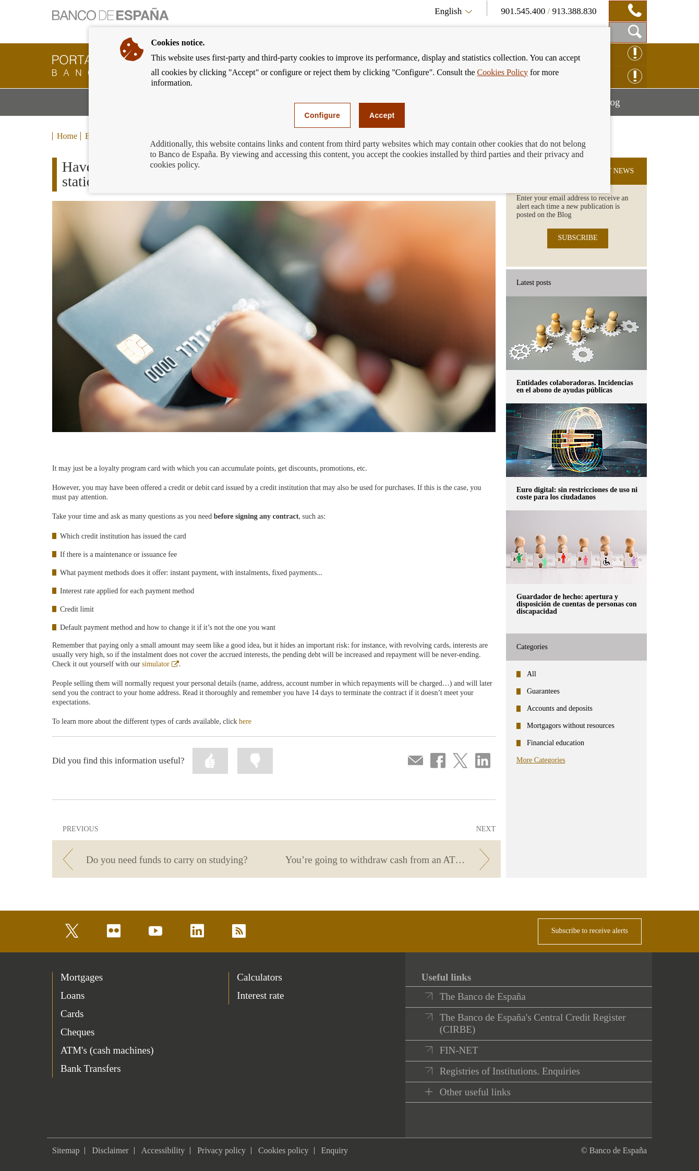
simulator (160, 664)
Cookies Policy (502, 72)
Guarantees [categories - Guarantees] (543, 691)
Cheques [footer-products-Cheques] (77, 1031)
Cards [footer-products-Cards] (72, 1013)
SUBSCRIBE (577, 238)
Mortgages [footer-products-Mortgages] (82, 977)
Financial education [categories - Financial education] (555, 743)
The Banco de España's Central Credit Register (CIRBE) (533, 1023)
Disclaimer (110, 1150)
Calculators (259, 977)
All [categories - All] (531, 674)
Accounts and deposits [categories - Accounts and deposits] (560, 708)
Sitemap (65, 1150)
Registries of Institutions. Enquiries (510, 1071)
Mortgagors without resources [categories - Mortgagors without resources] (570, 726)
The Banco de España (483, 996)
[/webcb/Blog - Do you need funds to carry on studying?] (162, 859)
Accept (381, 115)
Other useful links (475, 1091)
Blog (624, 106)
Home (67, 136)
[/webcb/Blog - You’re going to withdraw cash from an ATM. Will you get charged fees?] (390, 859)
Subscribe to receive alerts (589, 931)
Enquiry (334, 1150)
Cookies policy (283, 1150)
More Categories (540, 760)
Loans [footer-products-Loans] (73, 995)
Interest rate (260, 995)
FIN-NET (459, 1050)
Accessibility (163, 1150)
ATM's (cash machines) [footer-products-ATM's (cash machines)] (107, 1050)
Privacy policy (221, 1150)
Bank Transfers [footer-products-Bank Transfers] (91, 1068)
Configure (323, 115)
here (245, 721)
